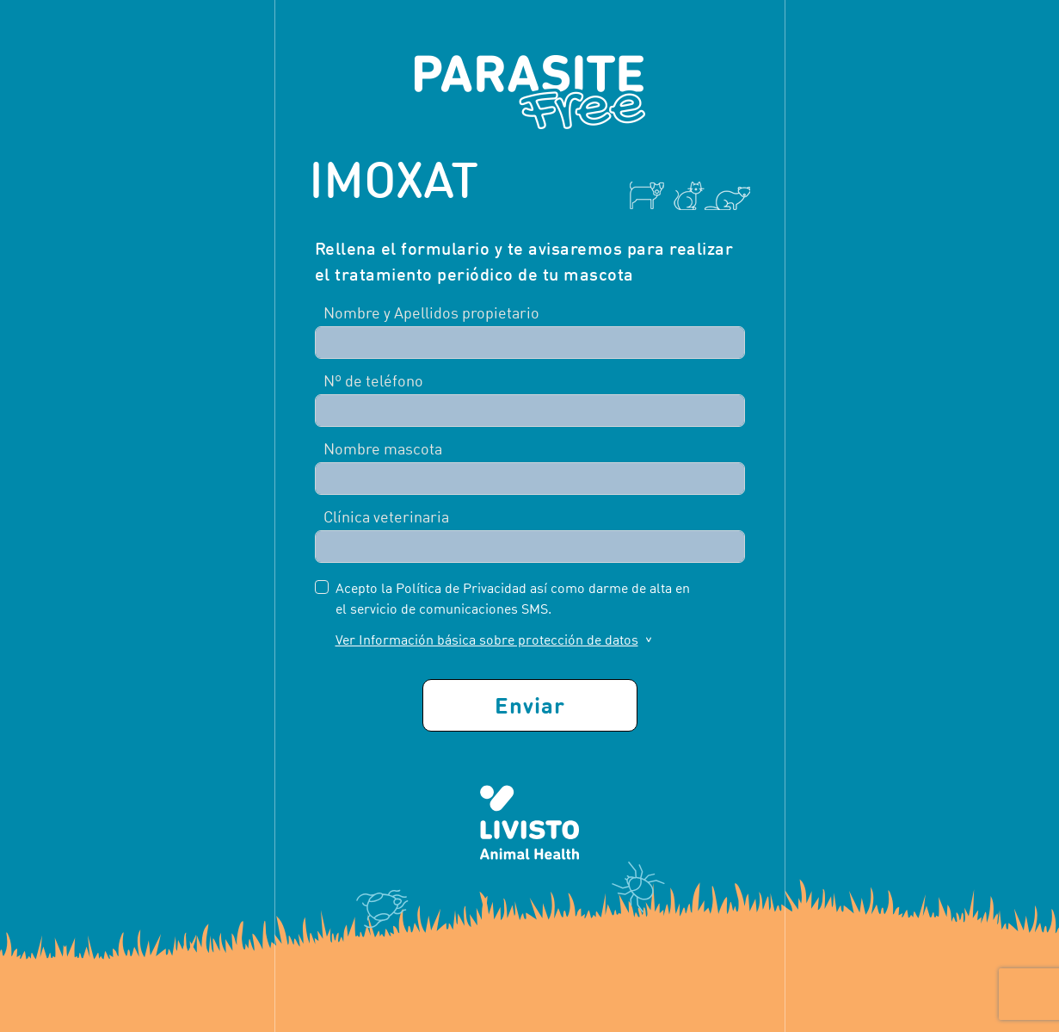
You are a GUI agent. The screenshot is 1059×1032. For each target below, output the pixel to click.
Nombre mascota (382, 449)
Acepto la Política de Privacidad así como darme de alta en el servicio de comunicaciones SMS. (513, 598)
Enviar (530, 705)
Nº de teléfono (373, 381)
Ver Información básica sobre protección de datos (487, 639)
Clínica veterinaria (386, 517)
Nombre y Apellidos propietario (431, 313)
